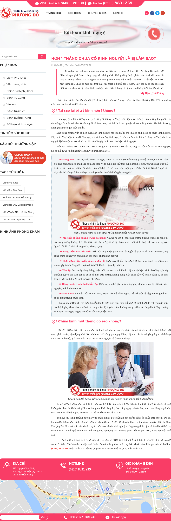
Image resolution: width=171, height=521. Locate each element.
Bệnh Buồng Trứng (18, 117)
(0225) (117, 3)
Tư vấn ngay (119, 517)
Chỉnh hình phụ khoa (20, 91)
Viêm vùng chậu (16, 84)
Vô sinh (11, 104)
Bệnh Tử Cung (15, 97)
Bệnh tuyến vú (15, 111)
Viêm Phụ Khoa (16, 77)
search (42, 56)
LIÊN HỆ (118, 13)
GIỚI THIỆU (74, 13)
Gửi (43, 517)
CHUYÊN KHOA (97, 13)
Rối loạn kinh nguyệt (19, 124)
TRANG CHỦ (53, 13)
